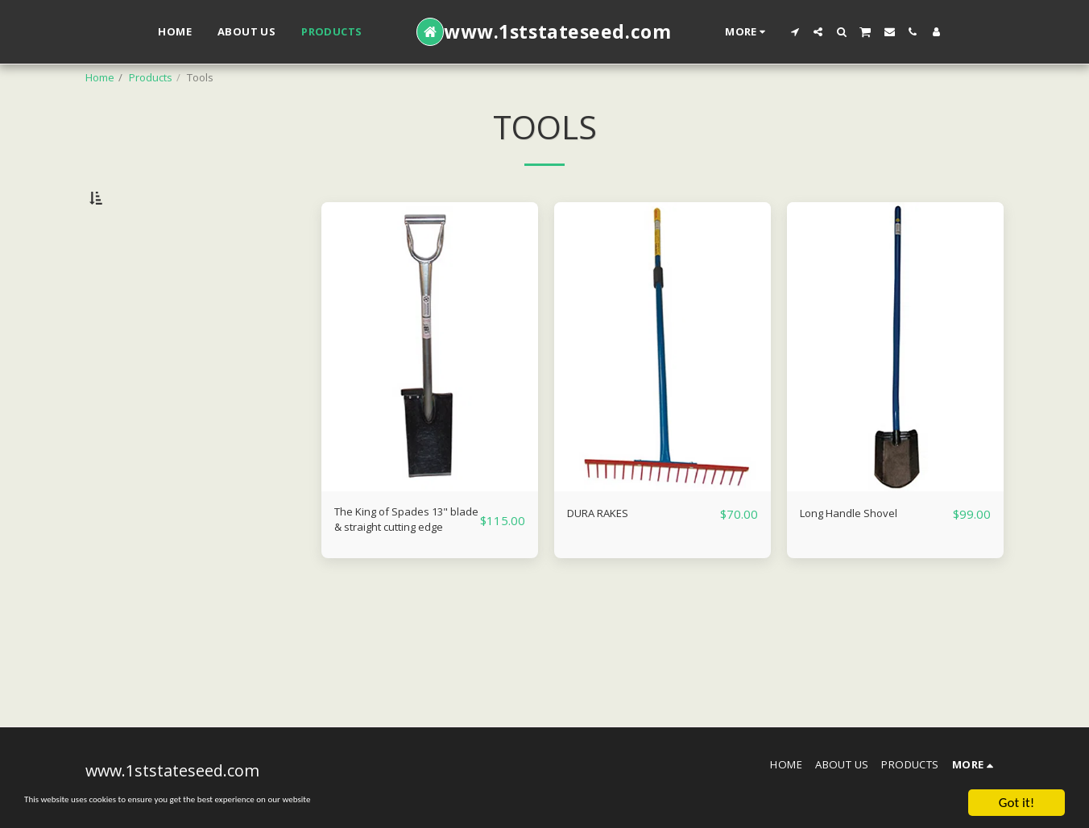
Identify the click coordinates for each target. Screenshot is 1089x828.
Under (131, 279)
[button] (794, 32)
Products (150, 77)
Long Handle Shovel (862, 554)
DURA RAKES (606, 554)
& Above (139, 323)
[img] (429, 388)
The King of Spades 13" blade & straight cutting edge (405, 565)
